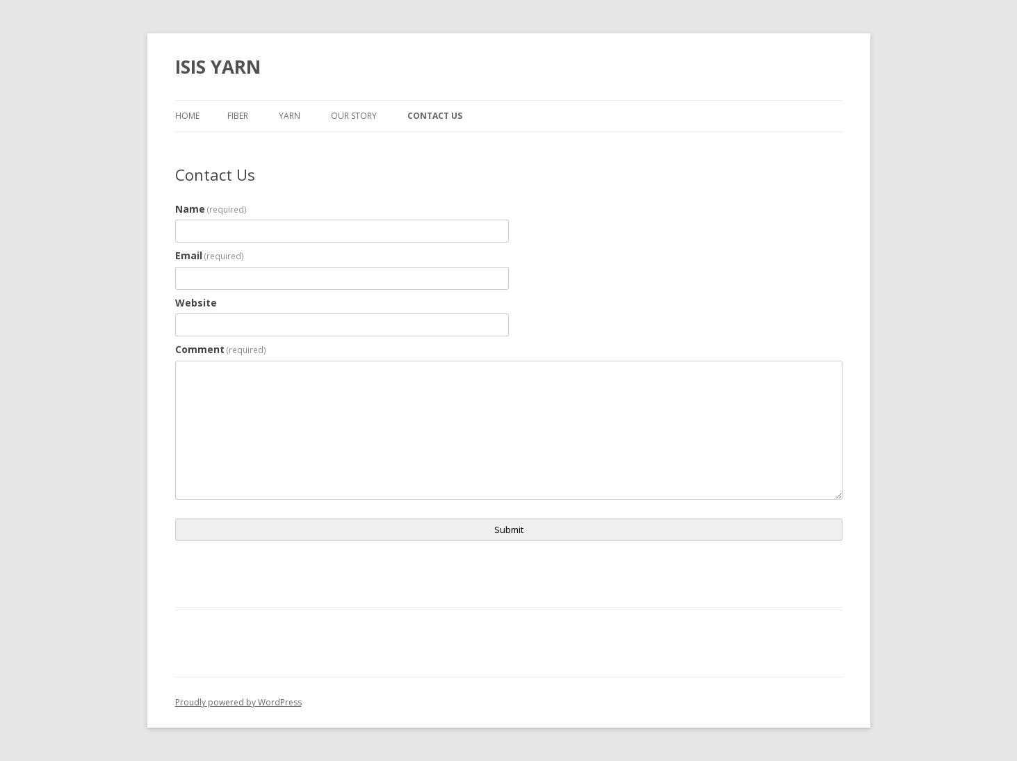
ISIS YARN (218, 66)
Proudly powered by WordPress (238, 702)
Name (211, 208)
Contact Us (434, 116)
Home (187, 116)
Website (196, 302)
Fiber (237, 116)
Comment (221, 349)
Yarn (289, 116)
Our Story (354, 116)
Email (210, 255)
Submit (508, 529)
